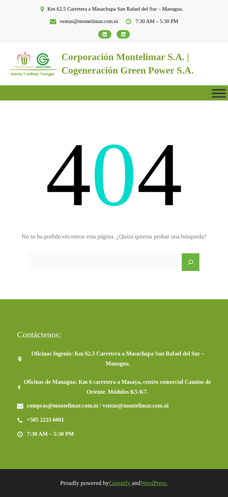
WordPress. (154, 483)
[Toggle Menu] (219, 93)
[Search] (190, 262)
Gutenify (120, 483)
